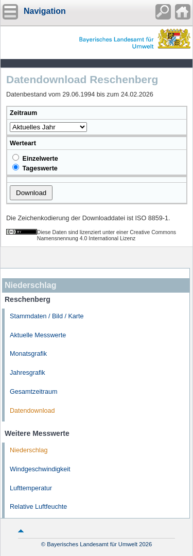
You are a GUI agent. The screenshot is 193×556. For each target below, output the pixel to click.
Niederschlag (29, 450)
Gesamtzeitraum (33, 391)
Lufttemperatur (31, 488)
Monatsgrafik (28, 353)
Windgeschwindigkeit (40, 469)
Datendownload (32, 410)
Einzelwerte (35, 158)
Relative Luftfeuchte (38, 506)
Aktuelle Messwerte (38, 335)
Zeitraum (23, 113)
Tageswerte (35, 168)
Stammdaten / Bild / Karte (47, 316)
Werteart (23, 143)
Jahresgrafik (27, 372)
